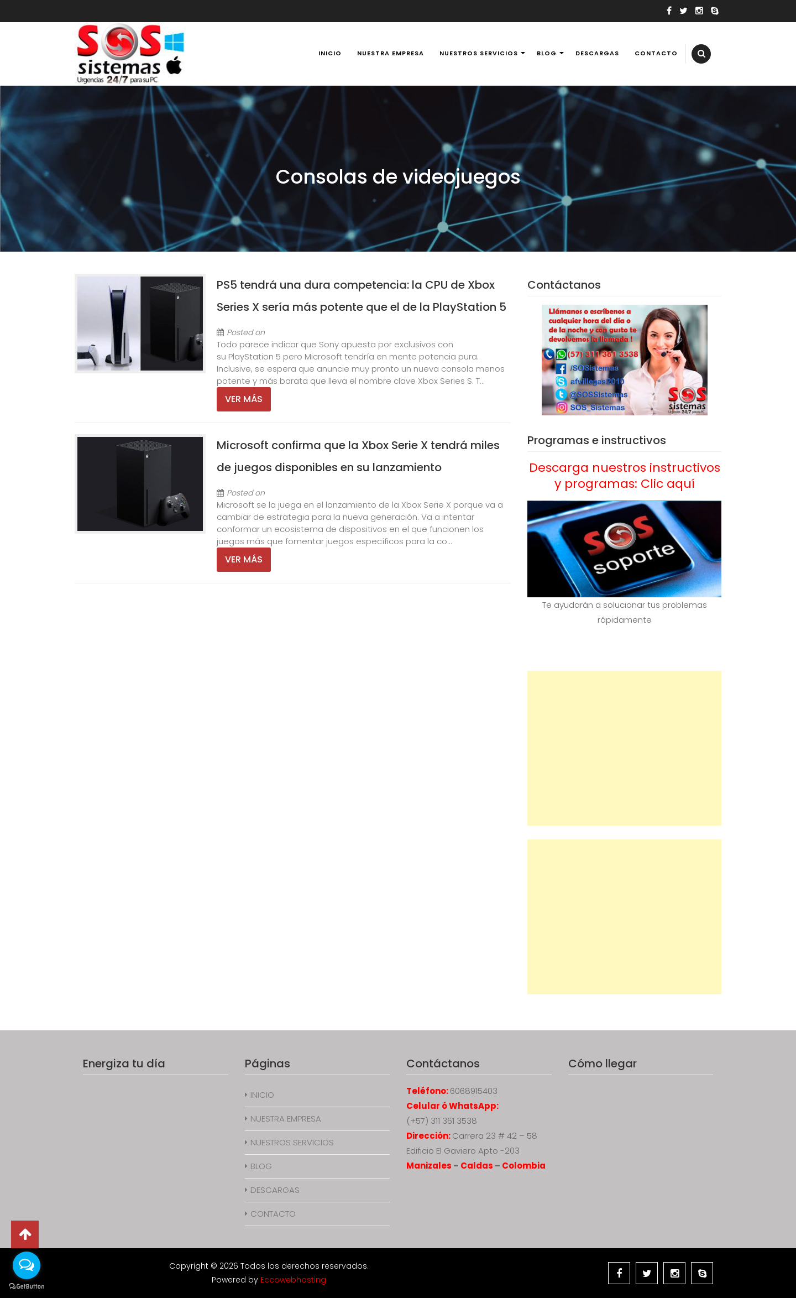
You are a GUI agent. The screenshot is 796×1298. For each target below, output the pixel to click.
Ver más (244, 399)
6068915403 (474, 1091)
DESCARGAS (597, 53)
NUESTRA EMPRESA (390, 53)
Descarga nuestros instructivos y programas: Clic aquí (624, 475)
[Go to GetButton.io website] (26, 1286)
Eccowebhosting (293, 1279)
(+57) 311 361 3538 (441, 1121)
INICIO (330, 53)
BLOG (547, 53)
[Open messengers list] (26, 1265)
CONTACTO (656, 53)
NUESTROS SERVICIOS (478, 53)
